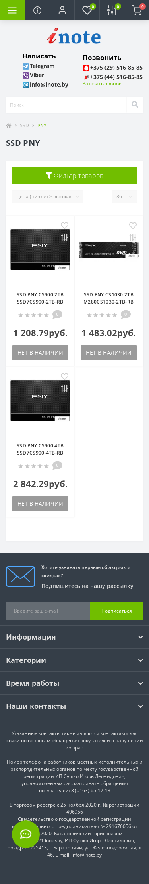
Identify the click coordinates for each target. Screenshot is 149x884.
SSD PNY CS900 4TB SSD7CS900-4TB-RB (40, 449)
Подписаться (116, 610)
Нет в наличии (40, 352)
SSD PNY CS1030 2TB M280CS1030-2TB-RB (108, 298)
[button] (62, 10)
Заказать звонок (102, 83)
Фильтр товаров (75, 175)
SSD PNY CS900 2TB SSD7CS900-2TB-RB (40, 298)
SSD (24, 125)
